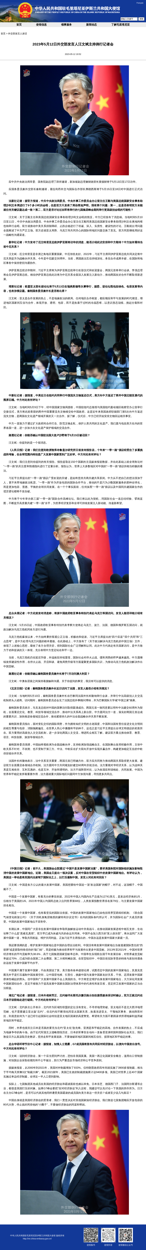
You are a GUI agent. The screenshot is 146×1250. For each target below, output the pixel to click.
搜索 (141, 19)
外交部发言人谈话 (17, 33)
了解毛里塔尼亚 (120, 24)
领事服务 (66, 24)
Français (140, 3)
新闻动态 (91, 24)
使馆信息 (41, 24)
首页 (19, 24)
